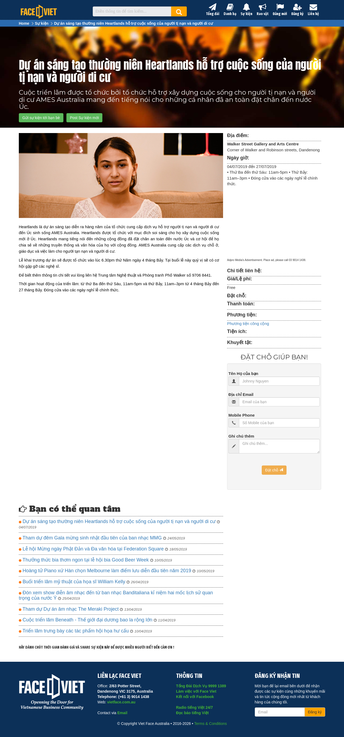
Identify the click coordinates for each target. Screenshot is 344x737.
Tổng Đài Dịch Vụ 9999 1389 (201, 686)
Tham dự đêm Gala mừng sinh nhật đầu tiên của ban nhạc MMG (102, 538)
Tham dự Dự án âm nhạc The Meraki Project (80, 609)
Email (122, 713)
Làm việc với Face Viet (196, 691)
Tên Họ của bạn (243, 373)
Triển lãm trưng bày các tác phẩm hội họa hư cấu (85, 631)
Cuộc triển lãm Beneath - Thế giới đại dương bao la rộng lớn (97, 619)
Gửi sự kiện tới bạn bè (41, 118)
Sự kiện (246, 9)
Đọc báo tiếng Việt (192, 713)
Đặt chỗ (274, 470)
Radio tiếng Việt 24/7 (194, 707)
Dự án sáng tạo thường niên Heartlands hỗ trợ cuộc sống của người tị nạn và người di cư (133, 23)
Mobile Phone (241, 415)
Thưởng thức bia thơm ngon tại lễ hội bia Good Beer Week (95, 560)
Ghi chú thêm (241, 436)
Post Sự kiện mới (84, 118)
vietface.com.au (121, 702)
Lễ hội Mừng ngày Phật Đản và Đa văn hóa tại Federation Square (103, 549)
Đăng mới (280, 9)
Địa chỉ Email (240, 394)
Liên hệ (313, 9)
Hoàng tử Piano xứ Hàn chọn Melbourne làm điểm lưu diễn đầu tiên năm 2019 (116, 570)
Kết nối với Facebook (195, 697)
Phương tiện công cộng (248, 323)
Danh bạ (230, 9)
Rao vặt (262, 9)
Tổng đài (212, 9)
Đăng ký (297, 9)
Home (24, 23)
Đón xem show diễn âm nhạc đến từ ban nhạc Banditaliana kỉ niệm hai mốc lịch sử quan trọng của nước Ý (116, 595)
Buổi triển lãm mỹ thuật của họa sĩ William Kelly (83, 581)
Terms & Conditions (210, 723)
